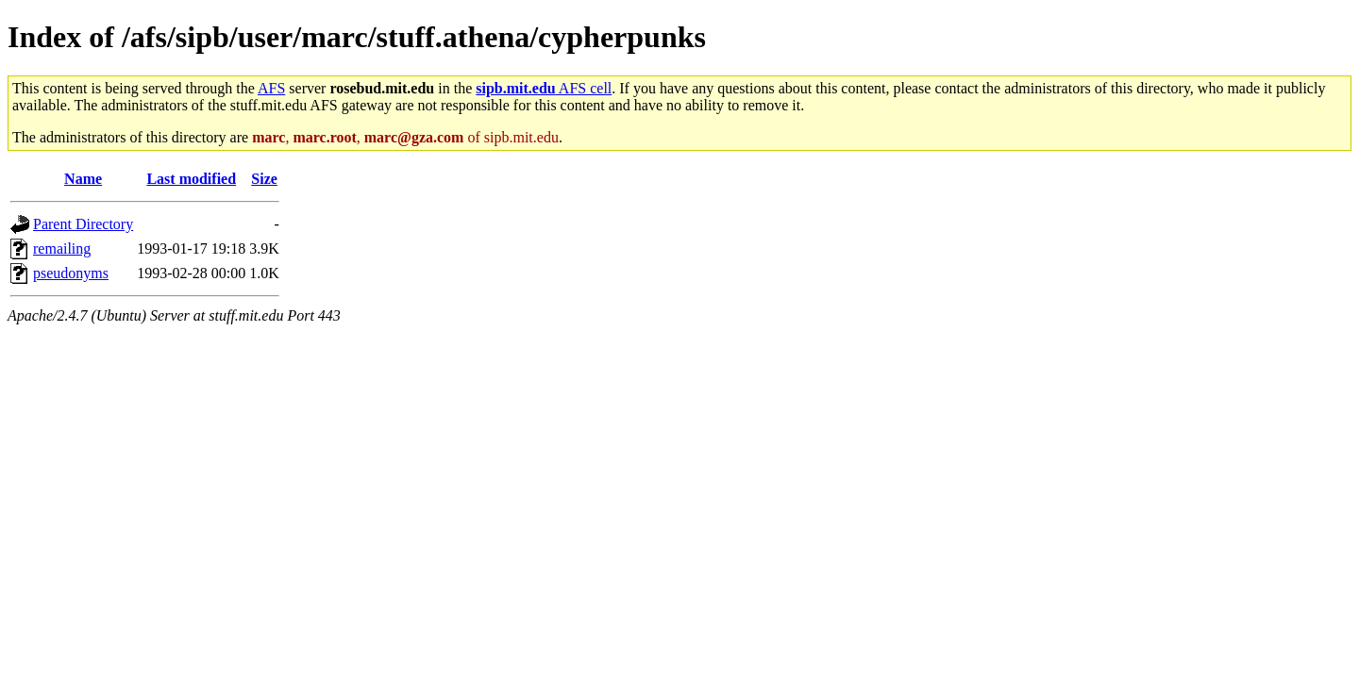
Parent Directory (83, 224)
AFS (271, 88)
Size (264, 179)
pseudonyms (71, 273)
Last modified (191, 179)
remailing (62, 248)
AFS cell (544, 88)
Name (83, 179)
